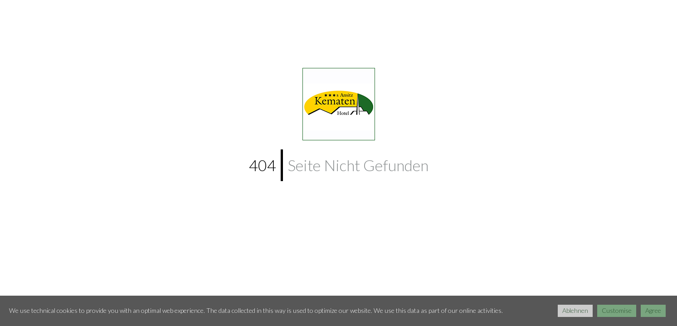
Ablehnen (575, 310)
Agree (653, 310)
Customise (617, 310)
